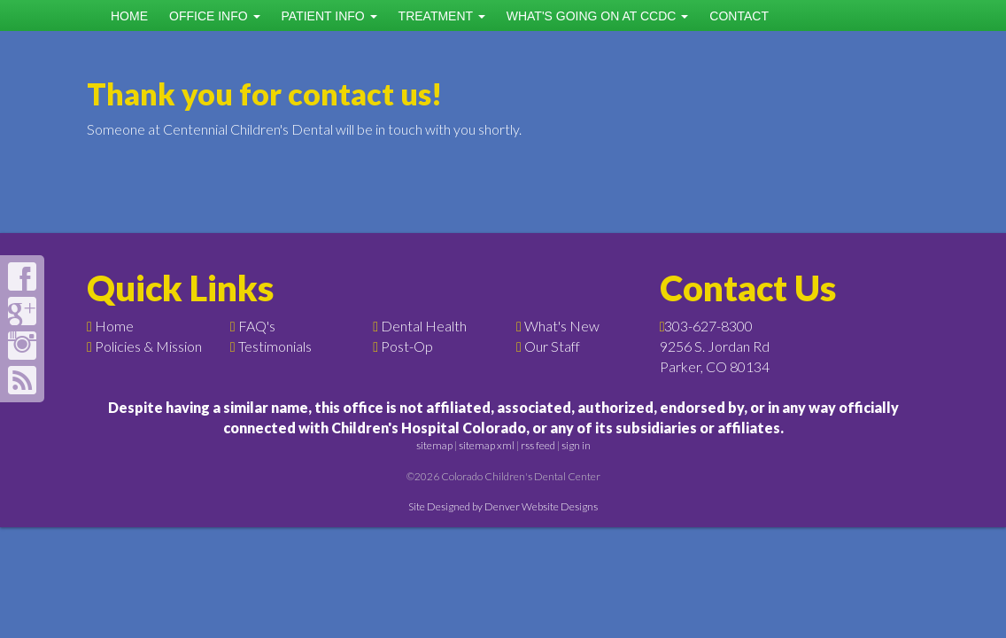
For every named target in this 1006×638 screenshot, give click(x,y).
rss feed (538, 445)
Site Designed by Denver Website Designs (503, 506)
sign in (576, 445)
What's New (562, 325)
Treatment (442, 16)
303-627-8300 (708, 325)
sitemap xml (487, 445)
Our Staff (552, 346)
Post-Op (407, 346)
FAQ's (256, 325)
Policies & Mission (148, 346)
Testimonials (275, 346)
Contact (739, 16)
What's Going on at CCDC (598, 16)
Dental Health (424, 325)
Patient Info (329, 16)
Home (129, 16)
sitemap (434, 445)
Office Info (214, 16)
